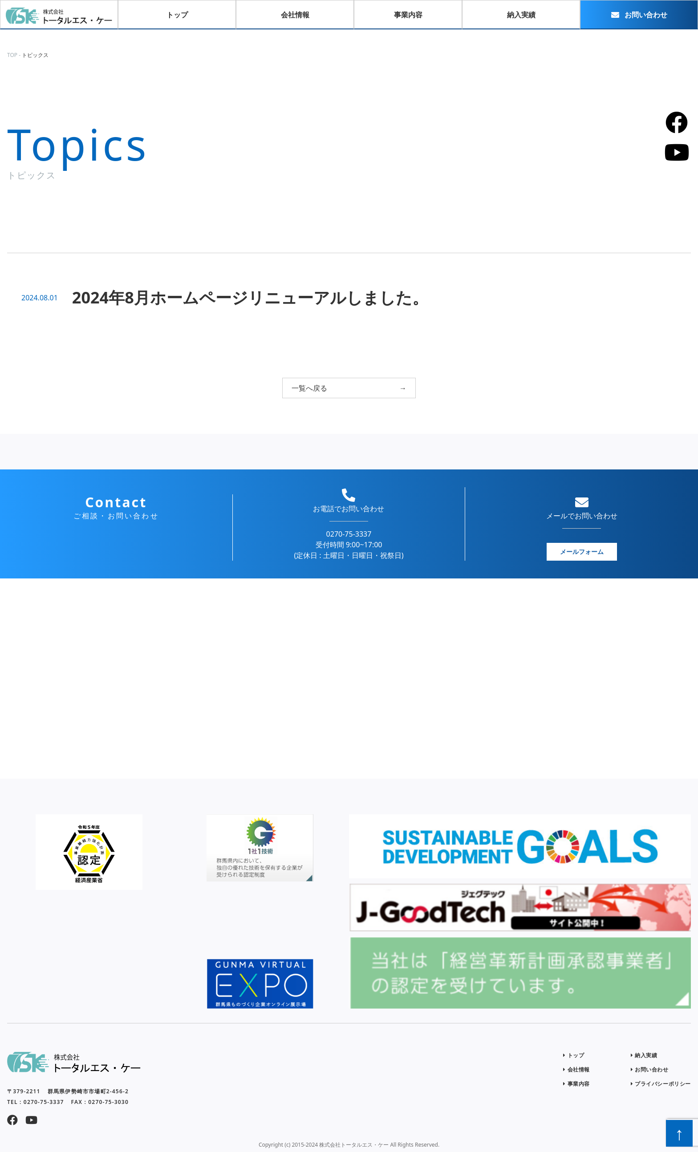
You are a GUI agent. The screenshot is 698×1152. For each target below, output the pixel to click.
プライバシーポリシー (661, 1083)
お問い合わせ (650, 1069)
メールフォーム (582, 551)
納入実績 (644, 1055)
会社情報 (576, 1069)
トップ (573, 1055)
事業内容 (576, 1083)
